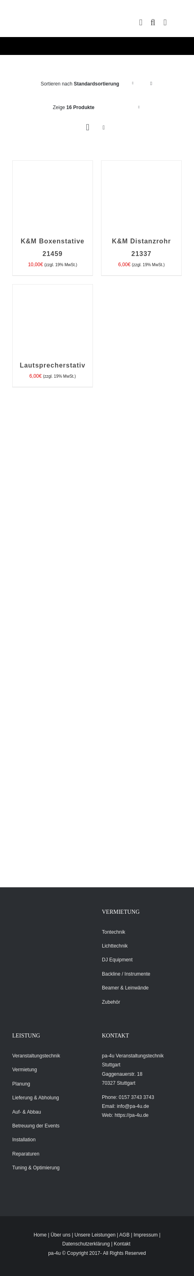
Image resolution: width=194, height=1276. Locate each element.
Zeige (74, 107)
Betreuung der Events (36, 1126)
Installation (23, 1139)
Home (39, 1235)
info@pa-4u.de (133, 1106)
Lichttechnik (115, 946)
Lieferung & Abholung (35, 1098)
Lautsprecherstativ (52, 365)
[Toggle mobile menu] (165, 22)
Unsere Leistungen (95, 1235)
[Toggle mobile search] (152, 22)
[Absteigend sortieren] (151, 83)
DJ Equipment (117, 960)
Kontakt (122, 1244)
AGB (124, 1235)
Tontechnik (113, 932)
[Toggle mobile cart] (141, 22)
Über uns (61, 1235)
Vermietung (24, 1069)
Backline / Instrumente (126, 974)
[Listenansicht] (104, 128)
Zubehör (111, 1002)
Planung (21, 1084)
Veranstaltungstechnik (36, 1056)
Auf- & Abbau (26, 1112)
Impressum (146, 1235)
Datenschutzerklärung (86, 1244)
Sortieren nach (80, 84)
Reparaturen (26, 1154)
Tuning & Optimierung (36, 1168)
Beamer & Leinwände (125, 988)
